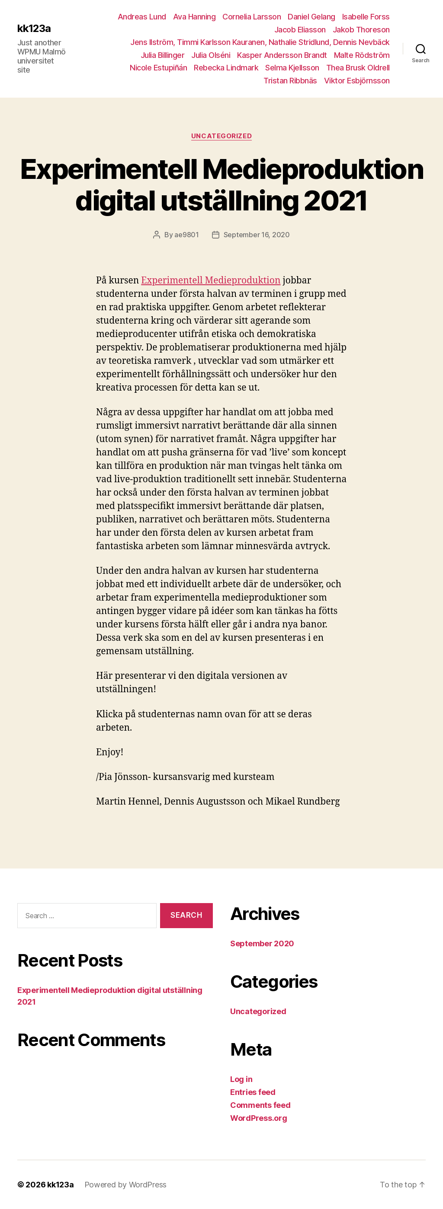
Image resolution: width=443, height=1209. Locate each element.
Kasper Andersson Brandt (282, 55)
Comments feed (260, 1105)
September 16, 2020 (257, 234)
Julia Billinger (163, 55)
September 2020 (262, 943)
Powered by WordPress (125, 1184)
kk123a (34, 28)
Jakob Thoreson (361, 29)
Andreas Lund (142, 16)
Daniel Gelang (311, 16)
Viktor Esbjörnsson (357, 80)
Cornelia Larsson (251, 16)
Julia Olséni (210, 55)
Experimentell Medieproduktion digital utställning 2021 (221, 184)
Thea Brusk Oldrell (358, 67)
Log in (241, 1079)
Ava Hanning (194, 16)
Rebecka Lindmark (226, 67)
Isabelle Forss (366, 16)
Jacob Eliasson (300, 29)
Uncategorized (221, 136)
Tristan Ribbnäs (290, 80)
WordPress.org (258, 1118)
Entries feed (253, 1092)
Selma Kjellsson (292, 67)
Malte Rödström (362, 55)
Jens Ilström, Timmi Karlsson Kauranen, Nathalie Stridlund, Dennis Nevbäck (260, 42)
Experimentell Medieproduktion (210, 280)
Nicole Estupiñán (158, 67)
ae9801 (186, 234)
